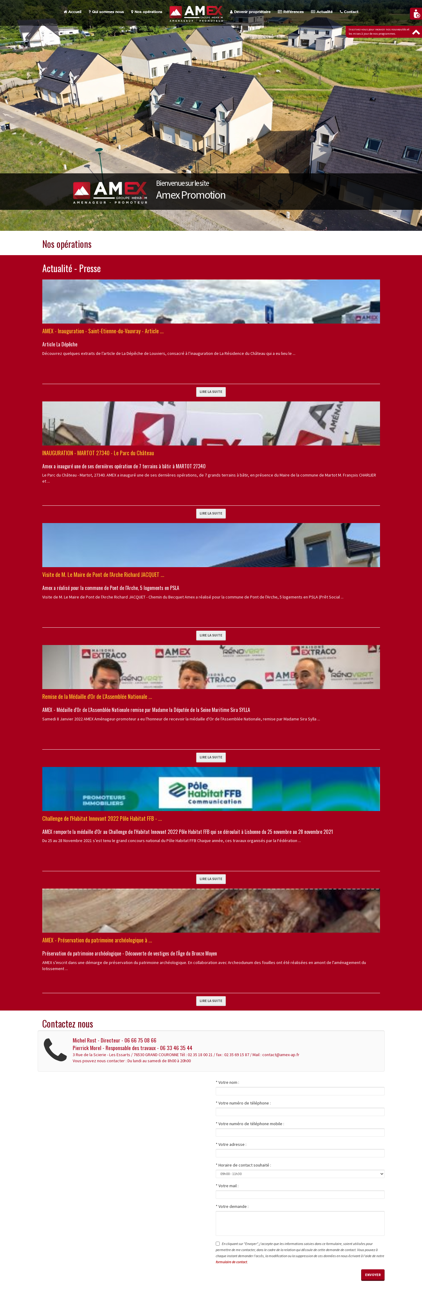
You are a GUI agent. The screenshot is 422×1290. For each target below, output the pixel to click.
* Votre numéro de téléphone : (243, 1103)
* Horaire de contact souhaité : (243, 1165)
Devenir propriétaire (250, 12)
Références (291, 12)
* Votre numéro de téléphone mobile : (250, 1123)
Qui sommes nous (106, 12)
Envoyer (373, 1274)
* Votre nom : (227, 1082)
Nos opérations (146, 12)
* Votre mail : (227, 1185)
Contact (349, 12)
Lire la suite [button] (211, 391)
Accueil (72, 12)
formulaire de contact (231, 1262)
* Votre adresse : (231, 1144)
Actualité (322, 12)
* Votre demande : (232, 1206)
